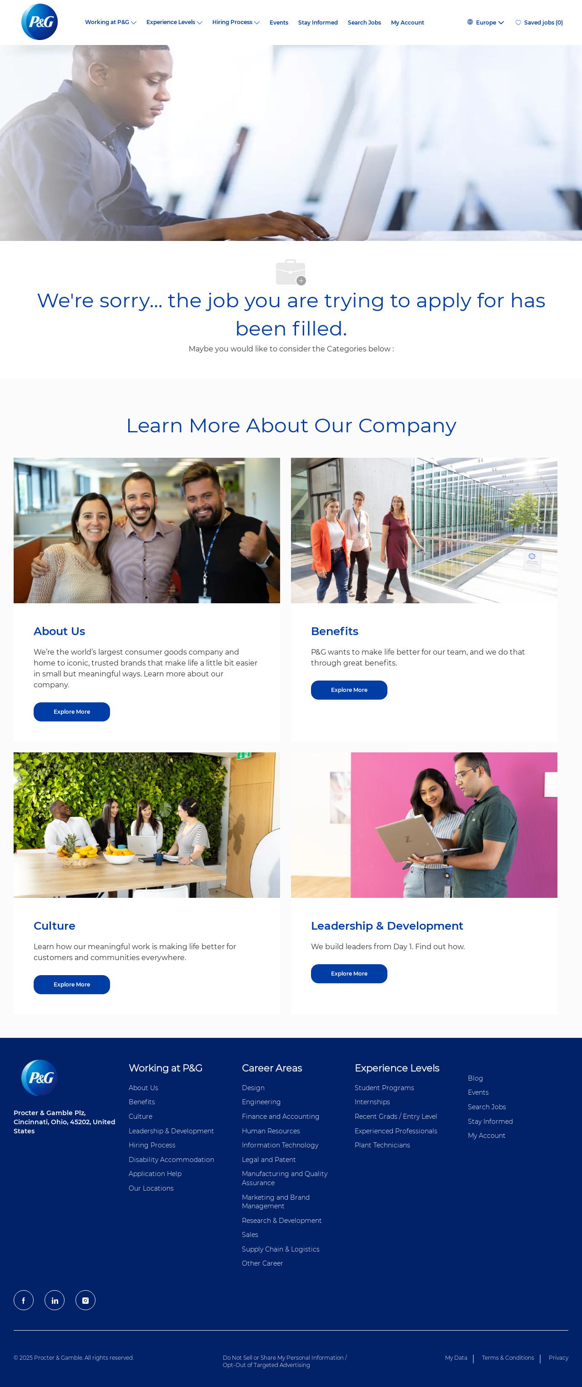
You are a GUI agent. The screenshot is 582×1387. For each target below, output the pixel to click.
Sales (250, 1235)
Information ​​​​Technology (280, 1145)
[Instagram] (85, 1300)
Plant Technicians (382, 1145)
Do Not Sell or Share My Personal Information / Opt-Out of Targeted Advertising (285, 1361)
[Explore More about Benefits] (349, 690)
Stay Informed (318, 22)
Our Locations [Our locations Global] (151, 1188)
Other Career (262, 1263)
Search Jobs (364, 22)
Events (279, 22)
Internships (372, 1102)
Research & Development (282, 1221)
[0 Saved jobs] (539, 22)
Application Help (155, 1174)
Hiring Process (152, 1145)
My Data (456, 1357)
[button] (485, 22)
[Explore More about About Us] (72, 711)
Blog (475, 1078)
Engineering (261, 1102)
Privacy (558, 1357)
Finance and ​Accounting (281, 1116)
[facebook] (24, 1300)
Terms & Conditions (508, 1357)
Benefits (142, 1102)
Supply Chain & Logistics (281, 1249)
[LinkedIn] (55, 1300)
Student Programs (384, 1088)
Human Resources (271, 1131)
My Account (407, 22)
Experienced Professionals (396, 1131)
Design (253, 1088)
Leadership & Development (171, 1131)
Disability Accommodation (171, 1160)
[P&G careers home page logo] (44, 22)
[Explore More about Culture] (72, 984)
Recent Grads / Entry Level (396, 1116)
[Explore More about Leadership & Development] (349, 973)
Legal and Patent (269, 1160)
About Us (143, 1088)
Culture (140, 1116)
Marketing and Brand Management (276, 1202)
